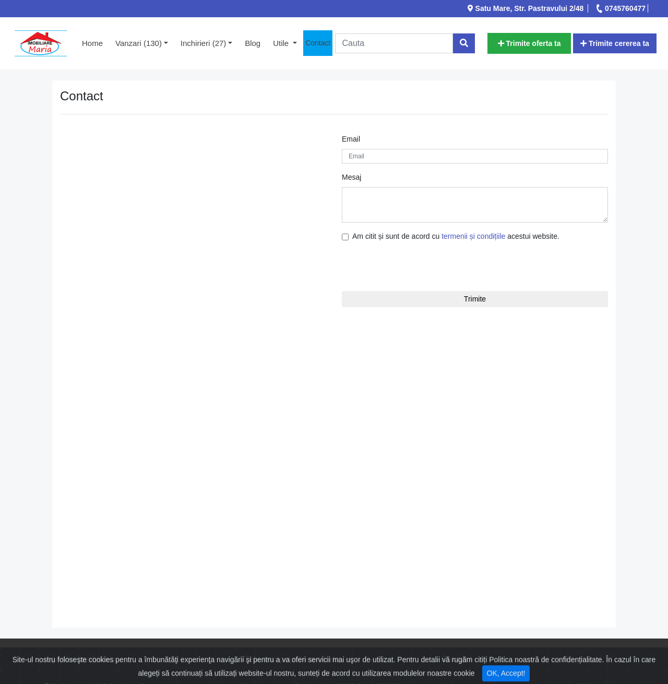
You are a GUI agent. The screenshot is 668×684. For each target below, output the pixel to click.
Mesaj (351, 177)
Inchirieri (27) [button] (203, 43)
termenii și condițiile (473, 236)
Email (351, 139)
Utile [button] (282, 43)
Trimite (475, 299)
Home (95, 42)
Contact (317, 43)
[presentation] (404, 266)
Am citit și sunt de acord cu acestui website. (455, 236)
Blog (252, 43)
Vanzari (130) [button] (138, 43)
